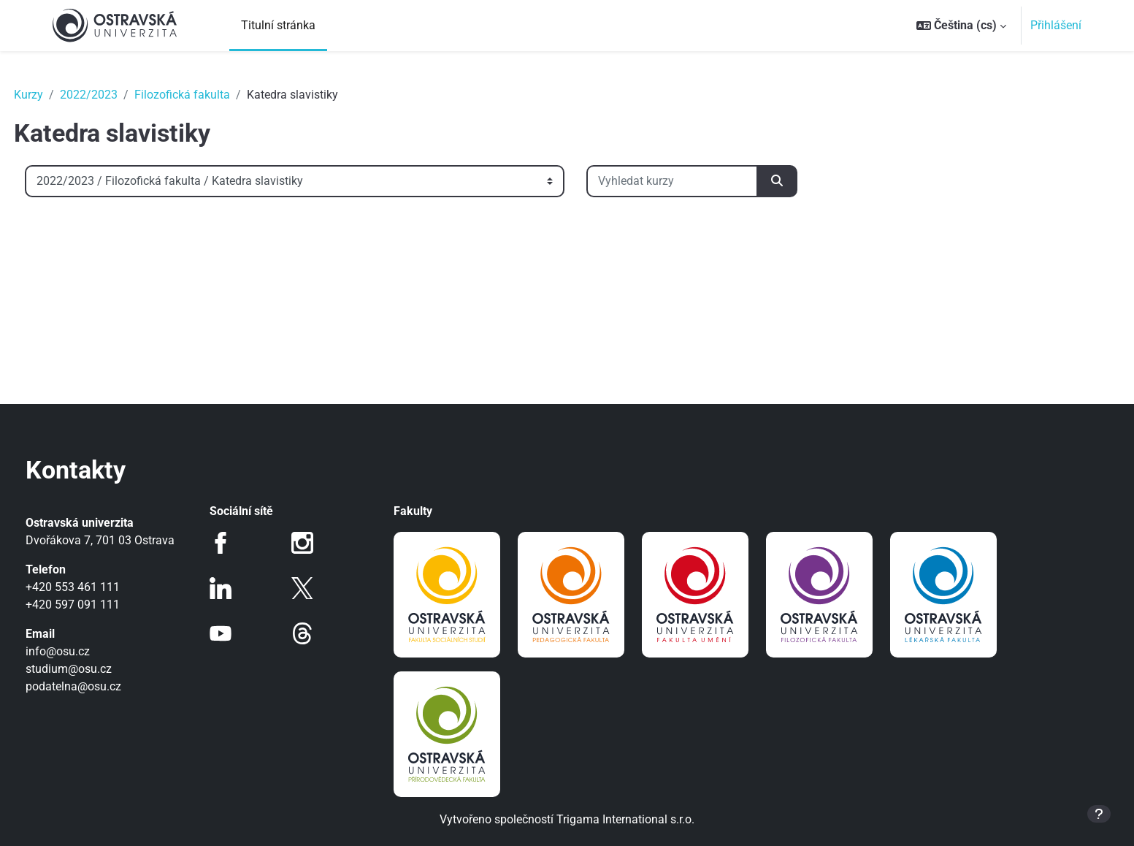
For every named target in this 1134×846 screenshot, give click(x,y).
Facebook (239, 543)
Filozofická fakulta (209, 95)
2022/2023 (116, 95)
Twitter (312, 588)
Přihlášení (1055, 25)
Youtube (239, 633)
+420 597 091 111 (100, 604)
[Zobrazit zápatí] (1099, 814)
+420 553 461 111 (100, 587)
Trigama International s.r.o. (625, 819)
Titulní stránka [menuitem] (278, 25)
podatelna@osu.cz (100, 686)
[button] (961, 25)
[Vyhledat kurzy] (699, 181)
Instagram (312, 543)
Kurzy (55, 95)
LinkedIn (239, 588)
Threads (312, 633)
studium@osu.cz (96, 669)
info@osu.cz (85, 651)
